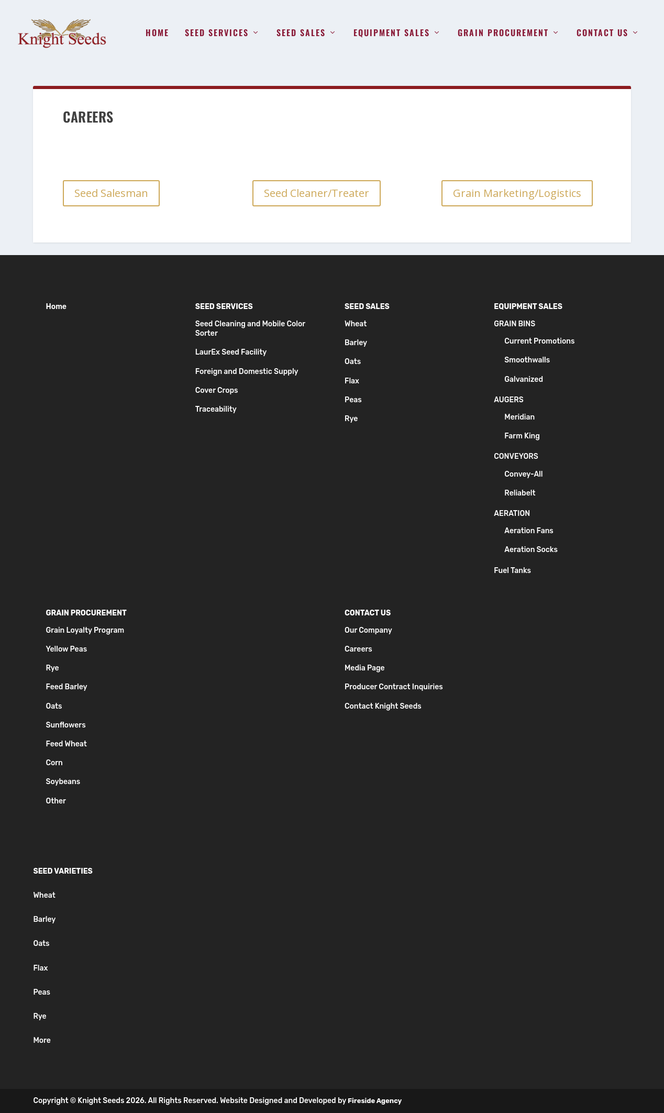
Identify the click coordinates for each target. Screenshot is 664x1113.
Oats (353, 361)
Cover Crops (216, 390)
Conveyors (516, 456)
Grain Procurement (503, 33)
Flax (352, 381)
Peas (353, 399)
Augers (508, 399)
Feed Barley (66, 686)
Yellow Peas (66, 649)
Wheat (356, 323)
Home (157, 33)
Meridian (519, 417)
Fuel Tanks (512, 570)
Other (55, 801)
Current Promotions (539, 341)
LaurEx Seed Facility (231, 352)
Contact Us (602, 33)
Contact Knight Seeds (383, 706)
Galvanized (523, 379)
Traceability (216, 409)
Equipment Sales (391, 33)
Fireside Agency (375, 1101)
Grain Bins (514, 323)
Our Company (368, 630)
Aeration (512, 513)
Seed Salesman (111, 193)
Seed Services (217, 33)
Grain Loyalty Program (85, 630)
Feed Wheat (66, 744)
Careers (358, 649)
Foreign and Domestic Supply (246, 371)
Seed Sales (301, 33)
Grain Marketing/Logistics (517, 193)
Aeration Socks (531, 549)
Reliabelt (519, 493)
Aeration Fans (529, 530)
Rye (351, 418)
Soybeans (63, 781)
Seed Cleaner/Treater (316, 193)
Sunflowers (65, 725)
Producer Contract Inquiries (394, 686)
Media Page (365, 668)
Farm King (522, 436)
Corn (54, 762)
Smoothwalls (527, 360)
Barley (356, 342)
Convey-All (523, 474)
